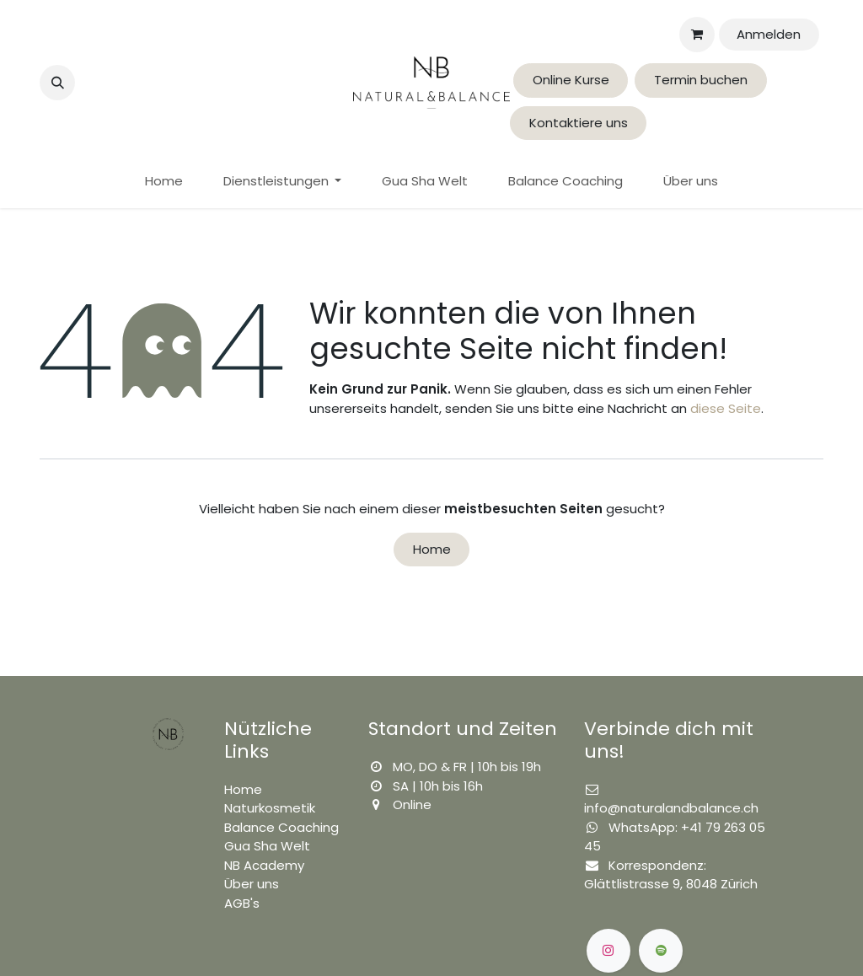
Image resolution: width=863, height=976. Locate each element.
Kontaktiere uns (578, 122)
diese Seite (725, 408)
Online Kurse (571, 79)
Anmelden (769, 34)
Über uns (251, 884)
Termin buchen (701, 79)
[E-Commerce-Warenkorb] (697, 34)
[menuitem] (164, 181)
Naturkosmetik (269, 808)
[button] (57, 82)
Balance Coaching (281, 827)
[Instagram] (608, 951)
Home (432, 549)
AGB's (242, 903)
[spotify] (661, 951)
